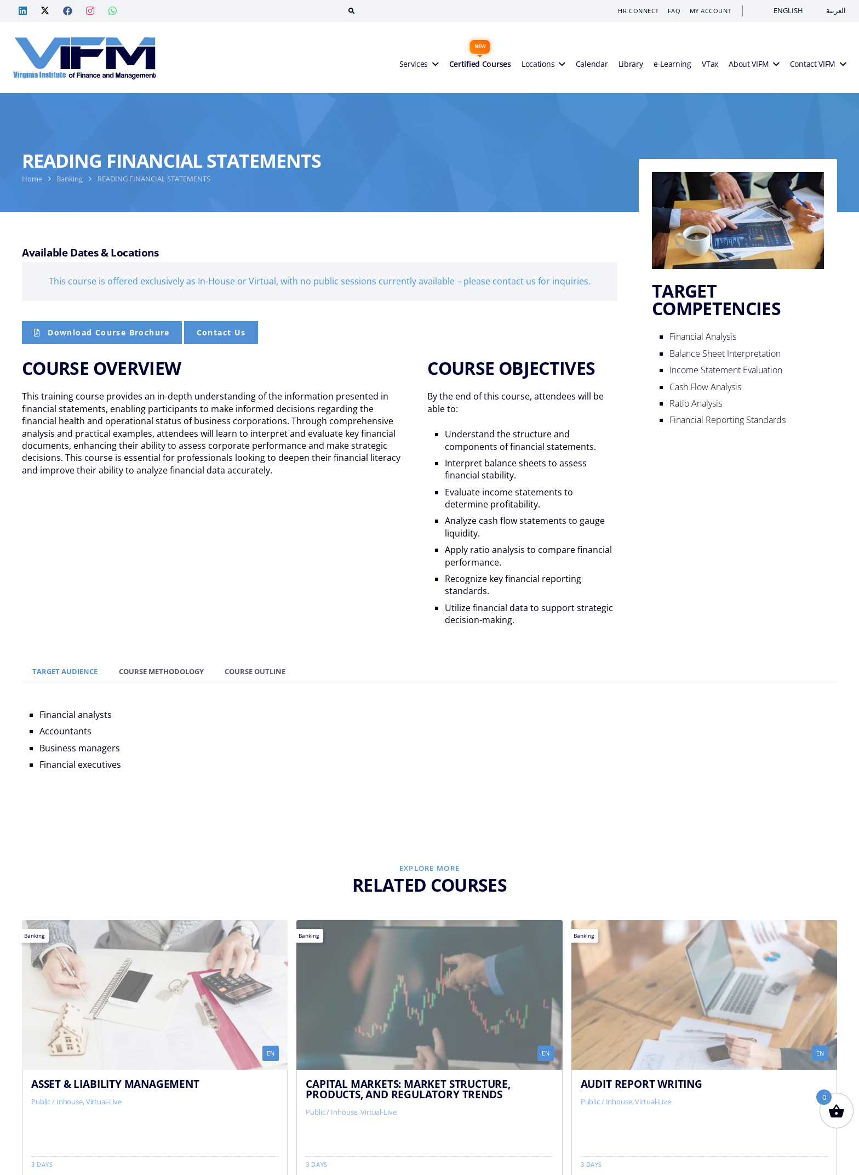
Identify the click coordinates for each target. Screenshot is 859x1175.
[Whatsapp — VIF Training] (112, 11)
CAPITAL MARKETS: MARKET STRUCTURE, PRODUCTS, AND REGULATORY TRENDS (408, 1089)
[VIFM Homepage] (84, 57)
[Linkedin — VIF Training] (22, 11)
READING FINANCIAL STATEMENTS (154, 179)
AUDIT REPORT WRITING (641, 1083)
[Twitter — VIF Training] (45, 11)
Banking (69, 179)
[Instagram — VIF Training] (90, 11)
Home (32, 179)
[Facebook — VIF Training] (67, 11)
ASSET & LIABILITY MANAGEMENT (115, 1083)
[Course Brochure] (102, 332)
